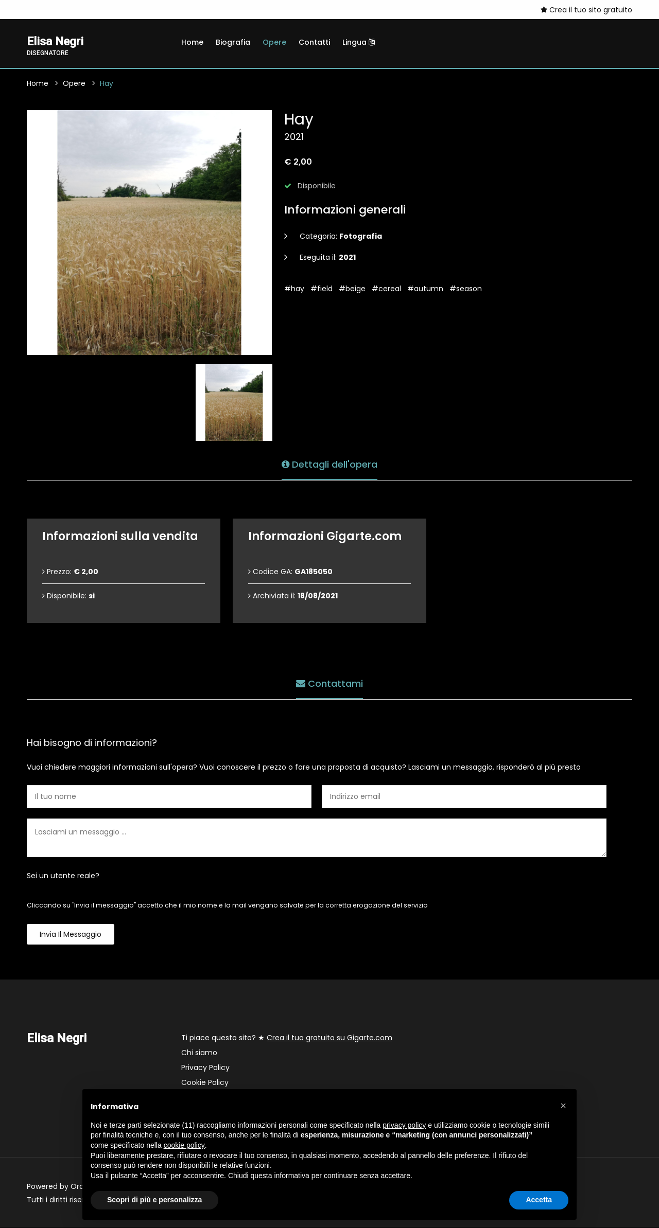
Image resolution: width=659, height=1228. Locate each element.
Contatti (314, 42)
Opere (274, 42)
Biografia (233, 42)
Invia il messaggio (70, 935)
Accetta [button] (539, 1200)
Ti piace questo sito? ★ (286, 1039)
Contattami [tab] (329, 683)
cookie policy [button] (184, 1145)
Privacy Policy (205, 1068)
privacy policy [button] (404, 1125)
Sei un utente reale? (63, 876)
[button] (563, 1105)
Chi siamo (199, 1053)
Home (192, 42)
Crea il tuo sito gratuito (586, 10)
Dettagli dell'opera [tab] (329, 463)
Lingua (358, 42)
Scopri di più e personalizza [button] (154, 1200)
